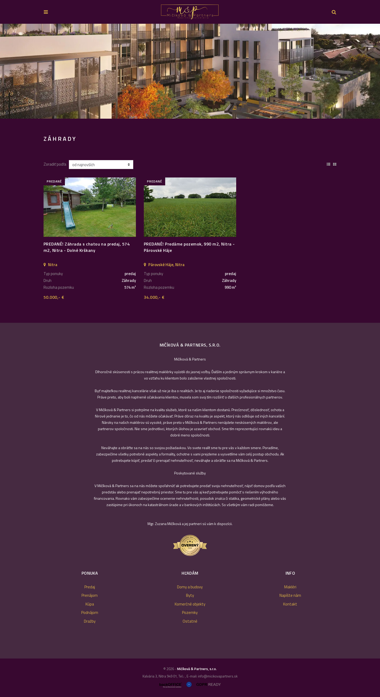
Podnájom (89, 612)
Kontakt (290, 604)
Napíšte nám (290, 595)
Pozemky (190, 612)
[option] (190, 71)
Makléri (290, 587)
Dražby (90, 621)
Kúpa (90, 604)
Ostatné (190, 621)
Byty (190, 595)
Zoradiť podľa (55, 164)
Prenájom (90, 595)
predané (54, 181)
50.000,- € (54, 297)
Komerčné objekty (190, 604)
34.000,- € (154, 297)
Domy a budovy (190, 587)
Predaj (89, 587)
